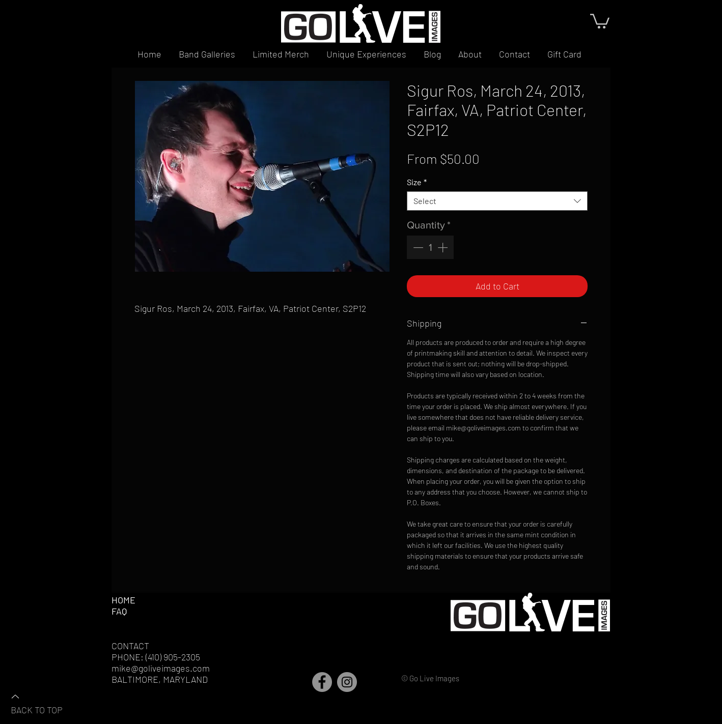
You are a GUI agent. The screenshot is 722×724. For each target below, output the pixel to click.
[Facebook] (322, 682)
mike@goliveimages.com (161, 668)
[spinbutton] (430, 247)
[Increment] (443, 247)
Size (417, 182)
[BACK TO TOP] (46, 702)
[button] (599, 20)
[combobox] (497, 201)
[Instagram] (347, 682)
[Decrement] (417, 247)
